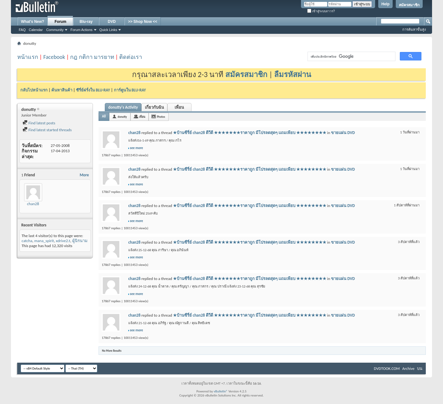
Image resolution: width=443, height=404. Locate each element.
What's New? (32, 21)
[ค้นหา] (351, 57)
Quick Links (108, 30)
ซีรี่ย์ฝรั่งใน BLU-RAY (93, 90)
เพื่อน (179, 107)
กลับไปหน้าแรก (34, 90)
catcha (27, 240)
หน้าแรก (27, 57)
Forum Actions (81, 30)
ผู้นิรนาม (80, 240)
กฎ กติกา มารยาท (92, 57)
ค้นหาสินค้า (61, 90)
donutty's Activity (123, 107)
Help (385, 4)
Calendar (36, 30)
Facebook (54, 57)
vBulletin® (221, 391)
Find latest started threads (47, 129)
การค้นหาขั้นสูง (414, 29)
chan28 (33, 203)
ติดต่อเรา (130, 57)
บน (419, 368)
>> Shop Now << (142, 21)
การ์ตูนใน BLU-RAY (130, 90)
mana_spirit (44, 240)
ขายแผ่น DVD (343, 132)
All (104, 116)
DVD (112, 21)
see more (136, 148)
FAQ (22, 30)
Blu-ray (86, 21)
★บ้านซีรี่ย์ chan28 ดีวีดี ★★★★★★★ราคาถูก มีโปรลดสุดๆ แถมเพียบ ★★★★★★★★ (249, 132)
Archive (408, 368)
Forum (60, 21)
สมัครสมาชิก (409, 5)
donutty (122, 116)
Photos (161, 116)
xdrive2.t (63, 240)
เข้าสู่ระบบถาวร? (321, 11)
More (84, 175)
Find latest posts (39, 123)
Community (55, 30)
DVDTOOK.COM (387, 368)
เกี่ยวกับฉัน (154, 107)
